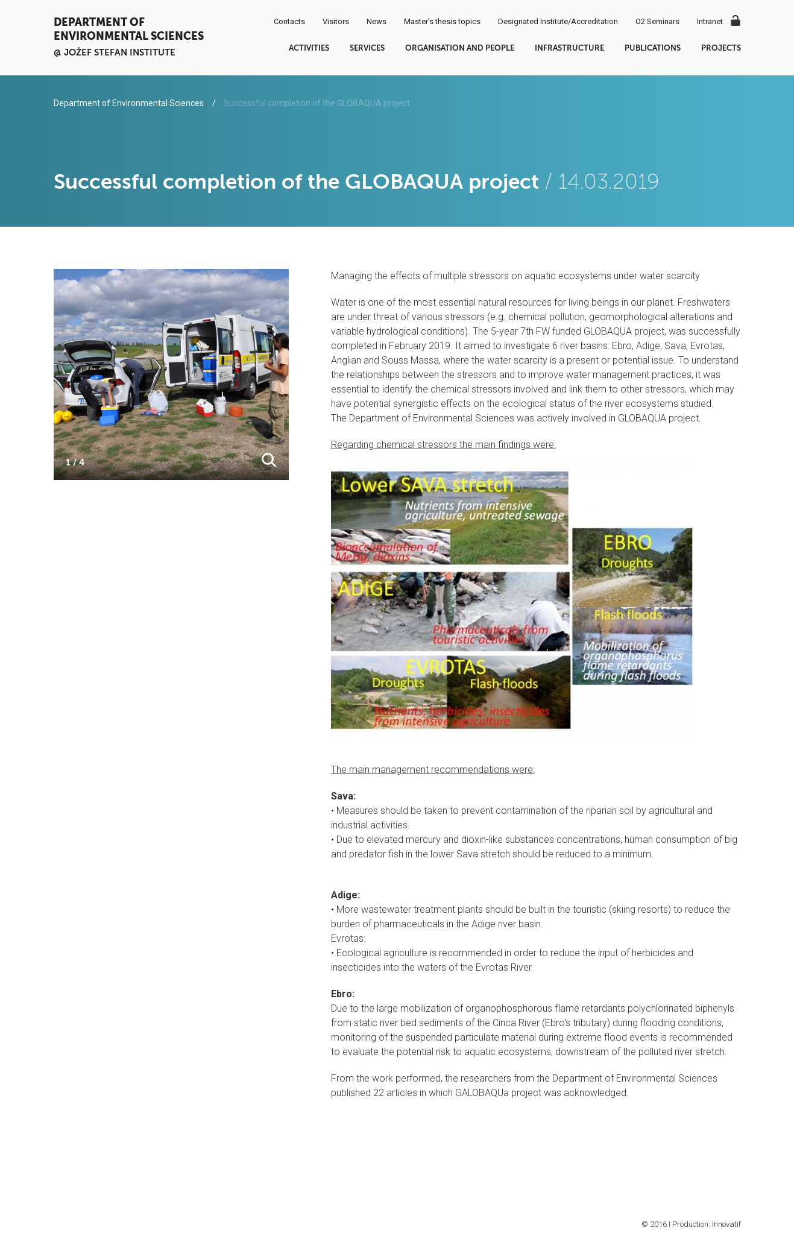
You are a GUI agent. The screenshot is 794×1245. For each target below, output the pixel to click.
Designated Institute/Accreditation (558, 21)
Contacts (289, 21)
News (376, 21)
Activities (309, 47)
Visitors (336, 21)
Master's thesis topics (442, 21)
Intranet (710, 21)
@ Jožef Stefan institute (114, 52)
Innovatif (726, 1224)
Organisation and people (459, 47)
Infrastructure (569, 47)
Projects (721, 47)
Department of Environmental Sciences (129, 29)
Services (367, 47)
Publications (653, 47)
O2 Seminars (657, 21)
